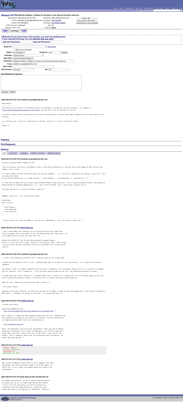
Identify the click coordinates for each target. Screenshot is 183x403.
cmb (53, 20)
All (4, 153)
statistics (167, 8)
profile (58, 20)
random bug (174, 8)
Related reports (54, 153)
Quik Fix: (8, 47)
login (181, 8)
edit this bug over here (43, 39)
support (121, 8)
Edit (24, 31)
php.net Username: (11, 42)
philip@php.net (27, 301)
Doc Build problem (58, 23)
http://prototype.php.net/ (14, 324)
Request (5, 15)
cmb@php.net (27, 345)
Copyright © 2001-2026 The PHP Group (23, 399)
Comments (13, 153)
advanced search (149, 8)
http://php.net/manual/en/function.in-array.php (21, 110)
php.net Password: (41, 42)
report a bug (138, 8)
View (5, 31)
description (51, 47)
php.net (115, 8)
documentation (129, 8)
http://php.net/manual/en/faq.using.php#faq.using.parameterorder (29, 311)
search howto (159, 8)
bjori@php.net (27, 228)
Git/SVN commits (37, 153)
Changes (24, 153)
